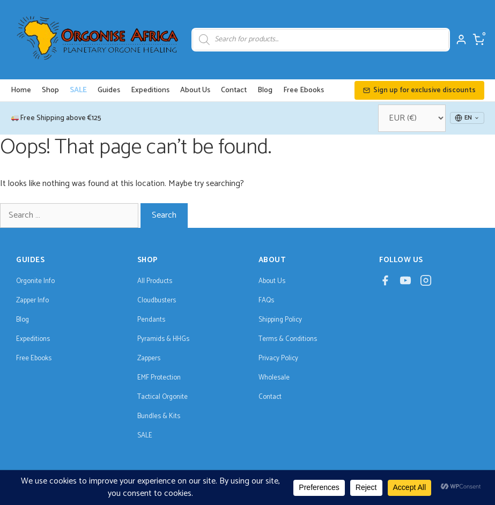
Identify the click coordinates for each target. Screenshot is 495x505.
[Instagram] (426, 283)
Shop (50, 90)
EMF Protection (159, 377)
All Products (154, 281)
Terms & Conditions (287, 339)
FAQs (266, 300)
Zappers (148, 358)
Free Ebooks (303, 90)
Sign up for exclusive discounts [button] (419, 90)
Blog (264, 90)
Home (21, 90)
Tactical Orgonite (162, 397)
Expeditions (150, 90)
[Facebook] (385, 283)
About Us (195, 90)
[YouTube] (405, 283)
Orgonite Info (35, 281)
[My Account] (461, 40)
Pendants (151, 319)
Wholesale (274, 377)
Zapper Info (32, 300)
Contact (234, 90)
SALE (78, 90)
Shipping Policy (280, 319)
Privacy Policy (278, 358)
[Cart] (478, 40)
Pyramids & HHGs (163, 339)
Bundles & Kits (158, 416)
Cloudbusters (156, 300)
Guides (109, 90)
